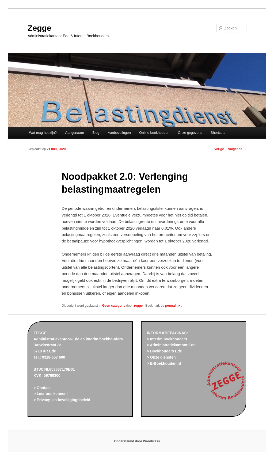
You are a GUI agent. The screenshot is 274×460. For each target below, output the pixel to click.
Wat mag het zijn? (43, 133)
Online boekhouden (154, 133)
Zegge (39, 28)
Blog (95, 133)
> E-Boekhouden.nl (164, 363)
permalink (173, 305)
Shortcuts (218, 133)
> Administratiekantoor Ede (171, 345)
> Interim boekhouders (167, 339)
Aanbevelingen (119, 133)
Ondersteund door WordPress (137, 441)
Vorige (217, 149)
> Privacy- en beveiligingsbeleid (61, 400)
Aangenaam (74, 133)
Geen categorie (113, 305)
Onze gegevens (190, 133)
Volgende (237, 149)
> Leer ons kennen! (50, 393)
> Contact (42, 388)
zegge (138, 305)
